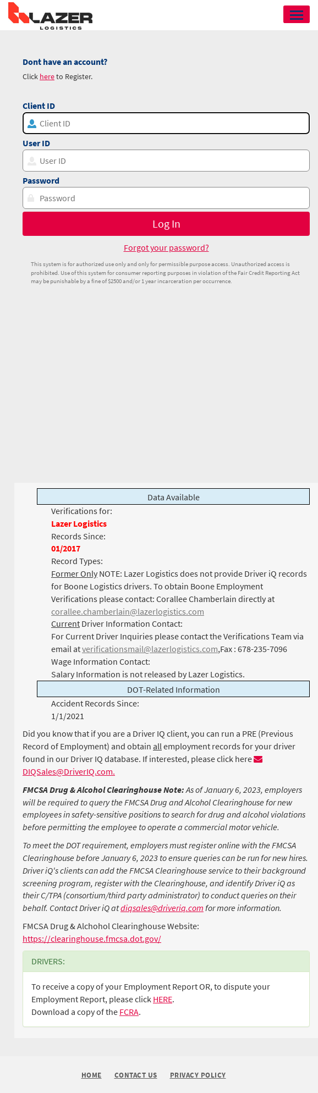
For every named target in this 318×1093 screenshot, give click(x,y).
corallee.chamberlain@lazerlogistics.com (127, 611)
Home (91, 1075)
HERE (162, 998)
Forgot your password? (166, 247)
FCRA (129, 1011)
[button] (296, 14)
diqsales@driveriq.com (162, 907)
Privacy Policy (198, 1075)
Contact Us (135, 1075)
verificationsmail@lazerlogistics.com (150, 648)
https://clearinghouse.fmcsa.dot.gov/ (92, 938)
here (47, 76)
